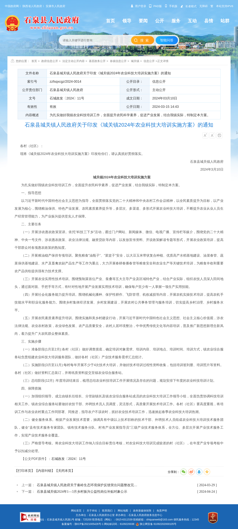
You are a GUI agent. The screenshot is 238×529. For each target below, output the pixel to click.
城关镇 (135, 61)
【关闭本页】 (65, 471)
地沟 (116, 51)
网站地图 (123, 510)
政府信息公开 (49, 61)
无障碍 (203, 6)
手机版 (171, 6)
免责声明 (162, 510)
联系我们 (107, 510)
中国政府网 (12, 6)
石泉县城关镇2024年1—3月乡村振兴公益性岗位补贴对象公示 (82, 491)
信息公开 (149, 61)
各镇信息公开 (118, 61)
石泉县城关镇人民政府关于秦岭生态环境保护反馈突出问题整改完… (87, 485)
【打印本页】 (25, 471)
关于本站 (92, 510)
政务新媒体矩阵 (142, 510)
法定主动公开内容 (73, 61)
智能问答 (166, 40)
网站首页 (76, 510)
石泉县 (104, 51)
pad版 (155, 6)
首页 (34, 61)
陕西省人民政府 (32, 6)
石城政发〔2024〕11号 (68, 459)
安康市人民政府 (55, 6)
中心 (84, 51)
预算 (94, 51)
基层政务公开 (97, 61)
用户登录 (138, 6)
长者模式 (188, 6)
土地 (125, 51)
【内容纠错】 (45, 471)
